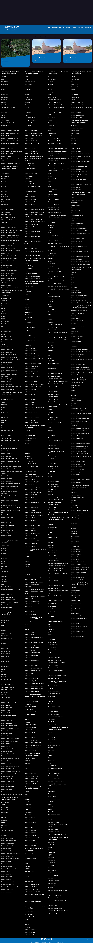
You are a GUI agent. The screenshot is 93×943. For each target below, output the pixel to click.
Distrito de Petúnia (53, 396)
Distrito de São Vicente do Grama (10, 133)
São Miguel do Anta (6, 336)
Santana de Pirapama (30, 120)
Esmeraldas (28, 302)
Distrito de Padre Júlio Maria (9, 227)
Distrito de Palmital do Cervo (55, 499)
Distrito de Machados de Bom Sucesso (56, 277)
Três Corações (52, 489)
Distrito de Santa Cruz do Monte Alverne (10, 496)
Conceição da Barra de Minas (79, 310)
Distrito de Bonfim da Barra (8, 123)
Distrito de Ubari (5, 610)
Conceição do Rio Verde (54, 745)
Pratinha (73, 92)
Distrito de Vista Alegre (7, 851)
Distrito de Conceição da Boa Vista (10, 887)
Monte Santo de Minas (54, 363)
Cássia (49, 304)
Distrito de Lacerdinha (7, 456)
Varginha (50, 494)
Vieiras (3, 446)
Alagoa (50, 732)
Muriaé (3, 425)
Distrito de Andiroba (30, 379)
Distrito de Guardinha (53, 402)
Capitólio (50, 301)
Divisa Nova (51, 425)
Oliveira (50, 261)
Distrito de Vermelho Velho (8, 146)
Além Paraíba (5, 802)
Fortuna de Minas (29, 92)
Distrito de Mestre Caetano (32, 417)
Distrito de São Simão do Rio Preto (10, 287)
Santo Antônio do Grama (8, 107)
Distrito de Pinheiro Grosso (78, 448)
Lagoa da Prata (75, 600)
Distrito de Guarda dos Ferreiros (80, 261)
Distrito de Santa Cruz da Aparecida (57, 389)
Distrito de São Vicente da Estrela (10, 143)
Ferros (26, 446)
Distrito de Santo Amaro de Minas (10, 268)
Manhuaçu (4, 194)
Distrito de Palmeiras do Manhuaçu (10, 250)
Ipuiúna (50, 632)
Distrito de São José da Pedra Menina (11, 469)
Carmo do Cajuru (52, 117)
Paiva (2, 664)
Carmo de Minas (52, 740)
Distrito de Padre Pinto (31, 518)
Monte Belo (51, 360)
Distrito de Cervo (52, 655)
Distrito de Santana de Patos (79, 246)
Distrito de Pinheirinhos (54, 778)
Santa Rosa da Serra (77, 215)
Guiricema (4, 558)
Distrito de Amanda (30, 128)
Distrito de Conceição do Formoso (10, 771)
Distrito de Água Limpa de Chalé (10, 235)
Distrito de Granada (6, 225)
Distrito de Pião (52, 593)
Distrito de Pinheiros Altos (8, 367)
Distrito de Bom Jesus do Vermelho (11, 758)
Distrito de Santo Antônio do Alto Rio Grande (58, 825)
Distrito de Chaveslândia (31, 781)
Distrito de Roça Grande (7, 786)
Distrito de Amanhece (30, 820)
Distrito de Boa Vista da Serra (33, 386)
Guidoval (3, 556)
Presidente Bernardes (7, 331)
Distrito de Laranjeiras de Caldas (56, 565)
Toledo (50, 652)
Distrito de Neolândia (53, 207)
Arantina (50, 794)
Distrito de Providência (7, 866)
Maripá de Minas (5, 653)
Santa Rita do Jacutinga (7, 687)
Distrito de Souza (29, 611)
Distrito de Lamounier (54, 202)
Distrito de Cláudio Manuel (32, 647)
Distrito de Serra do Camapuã (33, 745)
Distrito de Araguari (30, 817)
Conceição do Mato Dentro (32, 166)
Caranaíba (74, 395)
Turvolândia (51, 722)
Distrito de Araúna (53, 504)
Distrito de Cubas (29, 497)
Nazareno (74, 323)
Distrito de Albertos (53, 194)
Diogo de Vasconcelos (31, 622)
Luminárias (74, 287)
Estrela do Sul (75, 133)
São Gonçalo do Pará (54, 141)
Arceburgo (51, 342)
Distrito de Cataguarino (7, 843)
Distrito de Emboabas (77, 362)
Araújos (73, 587)
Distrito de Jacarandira (77, 354)
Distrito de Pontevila (53, 199)
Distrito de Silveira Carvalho (8, 451)
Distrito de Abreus (6, 347)
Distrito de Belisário (6, 515)
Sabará (27, 332)
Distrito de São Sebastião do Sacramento (9, 262)
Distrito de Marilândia (53, 204)
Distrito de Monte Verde (54, 660)
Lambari (50, 755)
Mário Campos (29, 314)
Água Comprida (29, 911)
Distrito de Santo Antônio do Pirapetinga (9, 371)
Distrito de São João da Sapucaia (10, 858)
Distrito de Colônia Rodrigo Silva (80, 428)
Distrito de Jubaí (29, 935)
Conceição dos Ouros (54, 693)
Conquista (27, 919)
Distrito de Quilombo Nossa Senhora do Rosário (58, 513)
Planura (27, 876)
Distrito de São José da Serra (33, 141)
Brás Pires (4, 303)
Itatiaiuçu (27, 564)
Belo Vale (27, 554)
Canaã (3, 308)
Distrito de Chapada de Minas (79, 166)
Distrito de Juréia (52, 386)
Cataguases (4, 807)
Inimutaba (74, 533)
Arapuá (73, 197)
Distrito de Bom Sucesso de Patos (80, 233)
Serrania (50, 438)
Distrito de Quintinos (76, 225)
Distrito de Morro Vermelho (32, 366)
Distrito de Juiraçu (30, 538)
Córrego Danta (52, 79)
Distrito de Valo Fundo (77, 580)
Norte (74, 27)
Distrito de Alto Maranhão (32, 730)
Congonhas (28, 704)
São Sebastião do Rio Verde (55, 768)
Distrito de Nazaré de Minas (78, 300)
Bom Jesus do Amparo (31, 438)
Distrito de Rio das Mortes (78, 364)
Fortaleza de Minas (53, 312)
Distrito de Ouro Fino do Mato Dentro (35, 207)
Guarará (3, 643)
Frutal (26, 863)
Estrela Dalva (5, 812)
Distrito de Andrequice (77, 513)
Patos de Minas (75, 210)
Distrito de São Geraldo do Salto (80, 567)
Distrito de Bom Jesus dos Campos (57, 335)
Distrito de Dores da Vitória (8, 505)
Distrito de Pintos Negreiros (55, 895)
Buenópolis (74, 523)
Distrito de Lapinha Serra (31, 153)
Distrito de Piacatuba (7, 863)
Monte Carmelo (75, 141)
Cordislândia (51, 696)
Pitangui (27, 271)
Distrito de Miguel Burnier (32, 678)
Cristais (50, 230)
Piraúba (3, 563)
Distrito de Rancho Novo (31, 374)
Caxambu (50, 742)
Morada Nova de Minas (77, 497)
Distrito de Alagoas (76, 249)
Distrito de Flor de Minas (31, 776)
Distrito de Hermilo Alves (78, 461)
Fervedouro (4, 417)
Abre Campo (4, 171)
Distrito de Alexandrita (31, 904)
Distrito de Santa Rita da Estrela (79, 171)
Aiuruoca (50, 788)
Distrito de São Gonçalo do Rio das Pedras (34, 252)
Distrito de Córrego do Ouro (55, 497)
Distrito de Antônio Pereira (32, 665)
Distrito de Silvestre (6, 384)
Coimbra (3, 313)
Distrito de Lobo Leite (30, 732)
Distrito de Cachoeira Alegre (9, 448)
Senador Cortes (5, 697)
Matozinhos (28, 107)
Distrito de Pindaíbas (76, 241)
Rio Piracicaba (28, 458)
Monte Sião (51, 545)
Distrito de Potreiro (76, 416)
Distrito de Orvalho (6, 746)
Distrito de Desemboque (77, 115)
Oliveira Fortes (5, 661)
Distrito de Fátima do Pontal (32, 892)
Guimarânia (74, 202)
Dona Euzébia (5, 810)
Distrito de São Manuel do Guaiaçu (10, 853)
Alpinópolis (51, 294)
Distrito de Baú (75, 623)
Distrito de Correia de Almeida (79, 430)
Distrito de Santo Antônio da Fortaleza (35, 505)
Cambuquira (51, 737)
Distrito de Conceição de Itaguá (33, 356)
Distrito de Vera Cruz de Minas (33, 410)
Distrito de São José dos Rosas (56, 166)
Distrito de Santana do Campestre (10, 589)
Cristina (50, 847)
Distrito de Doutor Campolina (32, 143)
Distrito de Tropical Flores (55, 673)
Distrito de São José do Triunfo (9, 389)
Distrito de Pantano (53, 665)
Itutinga (73, 282)
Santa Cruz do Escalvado (8, 105)
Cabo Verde (51, 345)
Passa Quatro (51, 760)
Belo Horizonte (29, 286)
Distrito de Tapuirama (30, 845)
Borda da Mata (52, 606)
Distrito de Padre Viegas (31, 655)
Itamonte (50, 747)
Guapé (50, 474)
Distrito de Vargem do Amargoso (80, 472)
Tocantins (4, 581)
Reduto (3, 207)
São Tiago (74, 344)
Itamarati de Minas (6, 815)
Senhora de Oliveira (6, 339)
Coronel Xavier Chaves (77, 313)
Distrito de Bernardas (30, 614)
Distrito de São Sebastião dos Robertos (56, 577)
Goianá (3, 641)
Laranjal (3, 817)
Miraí (2, 422)
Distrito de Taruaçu (6, 789)
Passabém (27, 178)
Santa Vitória (28, 771)
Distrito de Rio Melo (6, 381)
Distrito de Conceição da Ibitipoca (10, 736)
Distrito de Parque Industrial (32, 376)
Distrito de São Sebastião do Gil (33, 742)
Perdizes (73, 89)
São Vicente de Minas (54, 814)
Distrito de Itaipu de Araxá (78, 105)
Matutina (73, 207)
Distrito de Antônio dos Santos (33, 363)
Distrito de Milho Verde (31, 246)
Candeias (50, 227)
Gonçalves (51, 629)
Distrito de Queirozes (7, 481)
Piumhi (50, 89)
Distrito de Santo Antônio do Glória (10, 538)
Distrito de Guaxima (30, 932)
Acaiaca (3, 76)
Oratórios (3, 89)
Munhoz (50, 637)
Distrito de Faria (75, 436)
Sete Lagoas (28, 125)
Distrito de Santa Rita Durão (32, 660)
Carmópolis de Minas (53, 256)
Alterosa (50, 412)
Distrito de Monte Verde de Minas (10, 728)
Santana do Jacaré (53, 235)
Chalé (2, 184)
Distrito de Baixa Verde (31, 489)
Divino (3, 407)
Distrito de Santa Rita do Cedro (79, 562)
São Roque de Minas (53, 92)
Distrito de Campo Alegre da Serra (80, 254)
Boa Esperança (52, 456)
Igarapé (27, 307)
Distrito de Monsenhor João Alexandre (55, 154)
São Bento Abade (53, 484)
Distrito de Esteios (76, 628)
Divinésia (3, 548)
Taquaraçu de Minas (30, 474)
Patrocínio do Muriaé (7, 430)
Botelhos (50, 529)
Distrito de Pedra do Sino (78, 464)
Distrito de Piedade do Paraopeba (34, 358)
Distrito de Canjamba (77, 466)
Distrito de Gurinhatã (30, 773)
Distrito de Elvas (75, 375)
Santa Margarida (5, 212)
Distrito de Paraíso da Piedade (79, 349)
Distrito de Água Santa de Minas (10, 533)
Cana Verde (51, 225)
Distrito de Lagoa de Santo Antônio (34, 407)
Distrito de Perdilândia (30, 784)
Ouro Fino (51, 547)
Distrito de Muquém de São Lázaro (57, 834)
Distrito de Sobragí (6, 705)
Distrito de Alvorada (6, 453)
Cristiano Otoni (29, 709)
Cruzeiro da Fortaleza (77, 128)
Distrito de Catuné (6, 535)
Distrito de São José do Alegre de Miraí (10, 511)
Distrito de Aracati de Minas (8, 840)
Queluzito (27, 722)
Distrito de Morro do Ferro (55, 283)
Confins (27, 296)
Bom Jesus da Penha (54, 296)
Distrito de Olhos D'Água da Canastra (58, 332)
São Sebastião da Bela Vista (55, 716)
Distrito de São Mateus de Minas (57, 662)
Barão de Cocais (29, 433)
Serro (26, 194)
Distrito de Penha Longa (7, 713)
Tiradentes (74, 346)
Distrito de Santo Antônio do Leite (34, 686)
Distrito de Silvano (76, 187)
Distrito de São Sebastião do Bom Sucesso (33, 215)
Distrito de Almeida (30, 138)
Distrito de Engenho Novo (8, 749)
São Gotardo (74, 218)
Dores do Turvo (5, 551)
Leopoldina (4, 820)
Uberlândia (28, 814)
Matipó (3, 202)
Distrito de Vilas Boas (7, 597)
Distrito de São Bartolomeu (32, 691)
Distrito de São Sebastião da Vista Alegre (10, 754)
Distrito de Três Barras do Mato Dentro (33, 227)
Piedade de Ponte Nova (7, 92)
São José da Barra (53, 327)
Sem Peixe (4, 112)
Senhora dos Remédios (77, 411)
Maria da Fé (51, 857)
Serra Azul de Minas (30, 191)
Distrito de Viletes (6, 464)
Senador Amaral (52, 644)
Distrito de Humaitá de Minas (9, 725)
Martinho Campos (76, 608)
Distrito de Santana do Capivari (56, 781)
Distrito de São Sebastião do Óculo (10, 141)
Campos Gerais (52, 463)
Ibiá (72, 81)
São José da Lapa (30, 340)
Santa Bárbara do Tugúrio (78, 408)
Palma (3, 822)
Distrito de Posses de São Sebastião (57, 573)
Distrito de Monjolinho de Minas (79, 231)
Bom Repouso (52, 603)
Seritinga (50, 817)
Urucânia (3, 117)
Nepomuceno (75, 290)
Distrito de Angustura (7, 838)
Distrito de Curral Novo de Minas (80, 418)
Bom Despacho (75, 590)
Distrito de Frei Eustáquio (55, 502)
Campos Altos (75, 79)
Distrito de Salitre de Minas (78, 179)
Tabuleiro (4, 579)
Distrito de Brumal (29, 523)
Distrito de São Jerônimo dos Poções (81, 107)
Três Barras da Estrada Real (32, 255)
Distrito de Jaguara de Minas (32, 276)
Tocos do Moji (52, 650)
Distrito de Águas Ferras (7, 156)
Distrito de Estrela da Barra (32, 889)
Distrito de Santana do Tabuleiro (10, 138)
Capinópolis (28, 760)
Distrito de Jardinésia (30, 830)
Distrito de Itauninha (30, 530)
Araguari (27, 791)
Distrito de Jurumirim (7, 148)
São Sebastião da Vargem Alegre (10, 440)
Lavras (73, 285)
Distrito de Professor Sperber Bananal (11, 230)
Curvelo (73, 528)
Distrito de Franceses (53, 831)
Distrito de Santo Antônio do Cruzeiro (35, 212)
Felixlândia (74, 531)
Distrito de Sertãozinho (54, 657)
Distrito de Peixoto (76, 474)
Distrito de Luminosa (53, 880)
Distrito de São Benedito (31, 422)
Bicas (2, 625)
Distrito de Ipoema (30, 510)
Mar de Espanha (5, 651)
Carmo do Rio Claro (53, 417)
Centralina (27, 802)
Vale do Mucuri (56, 27)
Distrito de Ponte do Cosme (78, 451)
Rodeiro (3, 569)
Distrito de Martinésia (30, 840)
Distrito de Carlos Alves (7, 781)
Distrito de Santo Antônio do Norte (34, 209)
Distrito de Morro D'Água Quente (34, 487)
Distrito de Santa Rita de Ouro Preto (34, 683)
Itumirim (73, 280)
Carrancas (74, 272)
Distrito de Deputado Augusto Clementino (32, 242)
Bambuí (50, 76)
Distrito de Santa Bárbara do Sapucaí (58, 910)
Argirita (3, 804)
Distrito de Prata (29, 827)
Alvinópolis (28, 430)
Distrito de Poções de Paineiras (79, 510)
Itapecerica (51, 184)
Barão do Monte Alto (7, 399)
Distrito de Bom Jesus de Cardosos (10, 163)
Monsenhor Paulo (53, 479)
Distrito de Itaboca (6, 763)
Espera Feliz (4, 410)
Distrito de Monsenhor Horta (32, 652)
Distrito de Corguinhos (54, 102)
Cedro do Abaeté (76, 495)
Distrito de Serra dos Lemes (55, 378)
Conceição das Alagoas (31, 917)
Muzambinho (51, 366)
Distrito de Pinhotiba (6, 478)
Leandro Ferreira (76, 603)
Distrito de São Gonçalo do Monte (34, 637)
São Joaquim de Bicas (31, 338)
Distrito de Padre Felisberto (8, 354)
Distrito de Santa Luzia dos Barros (80, 182)
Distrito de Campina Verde (32, 884)
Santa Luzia (28, 335)
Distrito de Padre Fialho (7, 273)
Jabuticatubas (28, 99)
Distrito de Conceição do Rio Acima (34, 525)
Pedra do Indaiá (52, 189)
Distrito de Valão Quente (7, 881)
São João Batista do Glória (55, 324)
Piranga (3, 326)
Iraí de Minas (74, 138)
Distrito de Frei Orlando (77, 508)
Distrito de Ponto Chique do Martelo (81, 454)
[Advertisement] (46, 11)
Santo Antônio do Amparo (55, 269)
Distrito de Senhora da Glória (79, 577)
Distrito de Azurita (29, 397)
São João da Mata (53, 711)
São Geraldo (4, 571)
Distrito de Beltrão (76, 551)
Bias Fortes (4, 623)
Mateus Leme (28, 317)
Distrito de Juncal (53, 668)
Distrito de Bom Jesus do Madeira (10, 483)
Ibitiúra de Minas (52, 537)
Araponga (4, 300)
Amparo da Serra (6, 298)
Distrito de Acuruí (29, 632)
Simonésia (4, 222)
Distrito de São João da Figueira (10, 238)
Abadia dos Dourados (77, 102)
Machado (50, 430)
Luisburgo (4, 191)
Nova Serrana (52, 133)
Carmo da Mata (52, 253)
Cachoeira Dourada (30, 758)
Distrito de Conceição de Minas (33, 492)
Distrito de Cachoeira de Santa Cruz (11, 386)
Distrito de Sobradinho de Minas (56, 507)
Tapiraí (50, 94)
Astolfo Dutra (5, 545)
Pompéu (73, 502)
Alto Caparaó (5, 173)
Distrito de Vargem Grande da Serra (34, 133)
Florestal (27, 263)
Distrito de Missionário (7, 349)
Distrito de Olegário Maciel (55, 908)
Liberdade (50, 806)
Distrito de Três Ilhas (7, 707)
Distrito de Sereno (6, 848)
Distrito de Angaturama (7, 884)
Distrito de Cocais (29, 484)
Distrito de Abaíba (6, 861)
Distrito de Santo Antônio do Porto (80, 351)
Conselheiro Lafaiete (30, 706)
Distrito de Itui (5, 784)
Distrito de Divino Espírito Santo (56, 443)
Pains (49, 186)
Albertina (50, 522)
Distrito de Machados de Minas (33, 604)
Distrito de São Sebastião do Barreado (11, 794)
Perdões (50, 233)
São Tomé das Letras (54, 486)
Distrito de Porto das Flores (8, 702)
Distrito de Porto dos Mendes (56, 238)
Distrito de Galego (76, 441)
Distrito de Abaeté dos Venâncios (80, 256)
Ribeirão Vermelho (76, 292)
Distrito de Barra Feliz (30, 520)
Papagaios (27, 110)
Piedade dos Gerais (30, 572)
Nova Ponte (74, 84)
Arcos (49, 173)
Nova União (28, 456)
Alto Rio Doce (5, 295)
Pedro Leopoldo (29, 322)
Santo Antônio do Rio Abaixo (33, 186)
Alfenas (50, 409)
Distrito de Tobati (76, 112)
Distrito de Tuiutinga (6, 594)
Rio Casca (4, 99)
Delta (26, 922)
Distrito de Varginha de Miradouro (10, 502)
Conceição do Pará (53, 123)
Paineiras (73, 500)
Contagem (27, 299)
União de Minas (29, 881)
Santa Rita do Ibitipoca (7, 684)
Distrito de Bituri (29, 598)
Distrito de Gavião (6, 476)
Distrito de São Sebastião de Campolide (79, 424)
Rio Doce (80, 27)
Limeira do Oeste (29, 871)
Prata (26, 809)
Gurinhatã (27, 763)
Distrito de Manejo (6, 743)
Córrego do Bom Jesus (54, 619)
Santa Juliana (75, 97)
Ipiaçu (26, 766)
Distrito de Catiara (76, 189)
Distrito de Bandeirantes (31, 640)
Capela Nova (74, 393)
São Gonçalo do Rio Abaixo (32, 469)
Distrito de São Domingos (8, 889)
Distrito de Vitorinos (6, 352)
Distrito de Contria (76, 554)
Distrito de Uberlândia (30, 835)
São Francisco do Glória (8, 438)
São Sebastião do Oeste (54, 143)
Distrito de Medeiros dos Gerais (33, 609)
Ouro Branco (28, 719)
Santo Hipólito (75, 546)
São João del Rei (76, 341)
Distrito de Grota (5, 125)
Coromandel (74, 125)
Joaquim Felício (75, 536)
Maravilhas (28, 105)
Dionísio (27, 443)
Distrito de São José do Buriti (79, 569)
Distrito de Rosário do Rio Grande (80, 297)
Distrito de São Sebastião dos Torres (81, 456)
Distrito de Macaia (53, 274)
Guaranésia (51, 348)
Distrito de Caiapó (6, 879)
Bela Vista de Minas (30, 435)
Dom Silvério (4, 81)
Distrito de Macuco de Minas (79, 295)
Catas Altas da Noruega (31, 701)
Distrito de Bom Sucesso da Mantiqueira (55, 886)
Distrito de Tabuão (53, 829)
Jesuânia (50, 753)
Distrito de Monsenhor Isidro (32, 748)
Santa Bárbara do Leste (7, 209)
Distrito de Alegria (6, 285)
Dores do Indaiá (75, 592)
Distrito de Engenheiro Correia (33, 670)
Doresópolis (51, 81)
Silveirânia (4, 576)
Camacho (50, 176)
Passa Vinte (51, 812)
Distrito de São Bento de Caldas (56, 596)
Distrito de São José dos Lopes (9, 741)
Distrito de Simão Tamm (77, 469)
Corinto (73, 526)
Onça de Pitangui (29, 266)
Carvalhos (51, 801)
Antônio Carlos (75, 385)
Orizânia (3, 428)
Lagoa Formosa (75, 205)
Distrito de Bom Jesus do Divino (10, 461)
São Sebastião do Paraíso (55, 373)
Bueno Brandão (52, 608)
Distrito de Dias (52, 878)
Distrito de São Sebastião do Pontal (34, 894)
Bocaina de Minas (53, 796)
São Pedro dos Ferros (7, 110)
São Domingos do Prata (31, 466)
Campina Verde (29, 853)
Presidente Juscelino (77, 544)
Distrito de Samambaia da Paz (9, 488)
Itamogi (50, 353)
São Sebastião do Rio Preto (32, 189)
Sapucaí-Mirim (52, 642)
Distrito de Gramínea (53, 555)
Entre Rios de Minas (30, 714)
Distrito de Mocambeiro (31, 146)
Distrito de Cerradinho (54, 240)
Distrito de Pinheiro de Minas (9, 270)
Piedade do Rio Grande (77, 326)
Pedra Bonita (4, 204)
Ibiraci (49, 314)
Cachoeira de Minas (53, 686)
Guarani (3, 553)
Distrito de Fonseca (30, 479)
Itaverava (27, 717)
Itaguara (27, 561)
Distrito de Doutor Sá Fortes (79, 421)
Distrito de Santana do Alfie (32, 541)
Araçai (26, 76)
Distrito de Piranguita (7, 379)
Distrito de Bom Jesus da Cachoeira (11, 520)
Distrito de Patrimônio (30, 832)
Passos (50, 319)
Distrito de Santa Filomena (8, 278)
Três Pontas (51, 492)
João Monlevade (29, 451)
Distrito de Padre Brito (77, 438)
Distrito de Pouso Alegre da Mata (10, 130)
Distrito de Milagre (53, 391)
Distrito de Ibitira (75, 634)
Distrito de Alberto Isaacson (78, 631)
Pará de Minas (29, 268)
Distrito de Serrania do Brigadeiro (10, 500)
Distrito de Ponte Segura (54, 678)
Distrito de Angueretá (77, 557)
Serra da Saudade (76, 616)
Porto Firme (4, 329)
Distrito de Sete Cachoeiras (32, 507)
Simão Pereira (5, 700)
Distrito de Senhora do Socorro (33, 219)
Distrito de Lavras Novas (31, 675)
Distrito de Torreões (6, 720)
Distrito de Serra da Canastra (56, 107)
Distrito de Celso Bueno (77, 177)
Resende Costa (75, 331)
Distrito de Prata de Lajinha (8, 243)
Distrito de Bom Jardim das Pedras (57, 281)
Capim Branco (28, 87)
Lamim (3, 318)
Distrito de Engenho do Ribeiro (79, 618)
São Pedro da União (53, 371)
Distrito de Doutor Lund (31, 402)
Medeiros (50, 87)
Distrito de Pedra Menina (31, 239)
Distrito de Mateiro (76, 159)
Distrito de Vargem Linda (31, 543)
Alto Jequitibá (5, 176)
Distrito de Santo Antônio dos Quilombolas (9, 375)
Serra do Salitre (75, 148)
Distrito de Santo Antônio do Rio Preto (11, 508)
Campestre (51, 535)
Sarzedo (27, 343)
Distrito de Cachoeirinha (54, 99)
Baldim (26, 79)
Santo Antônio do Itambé (31, 184)
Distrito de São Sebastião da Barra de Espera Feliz (11, 472)
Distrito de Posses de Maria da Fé (57, 900)
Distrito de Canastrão (77, 223)
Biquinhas (74, 492)
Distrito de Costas (52, 905)
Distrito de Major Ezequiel (32, 482)
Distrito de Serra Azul (30, 399)
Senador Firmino (5, 574)
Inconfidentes (51, 540)
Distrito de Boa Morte (30, 579)
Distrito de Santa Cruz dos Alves (33, 231)
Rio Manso (28, 574)
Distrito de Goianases (53, 875)
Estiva (49, 624)
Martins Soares (5, 199)
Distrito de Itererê (52, 913)
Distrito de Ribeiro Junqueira (9, 869)
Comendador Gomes (30, 858)
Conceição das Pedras (54, 691)
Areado (50, 414)
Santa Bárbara (29, 461)
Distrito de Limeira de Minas (78, 228)
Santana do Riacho (30, 123)
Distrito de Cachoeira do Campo (33, 668)
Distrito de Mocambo (53, 394)
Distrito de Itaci (52, 445)
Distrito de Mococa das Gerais (56, 585)
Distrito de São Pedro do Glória (9, 486)
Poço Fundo (51, 435)
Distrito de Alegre (76, 151)
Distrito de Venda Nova (31, 350)
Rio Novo (3, 674)
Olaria (3, 659)
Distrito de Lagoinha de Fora (32, 392)
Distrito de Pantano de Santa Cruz (80, 156)
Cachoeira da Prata (30, 81)
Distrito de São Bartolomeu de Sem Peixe (10, 159)
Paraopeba (28, 112)
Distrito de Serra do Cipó (31, 151)
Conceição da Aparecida (54, 422)
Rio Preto (3, 677)
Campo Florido (29, 914)
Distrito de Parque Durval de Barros (34, 384)
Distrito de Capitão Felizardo (32, 224)
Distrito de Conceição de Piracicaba (34, 515)
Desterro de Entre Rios (31, 712)
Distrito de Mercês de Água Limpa (80, 369)
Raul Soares (4, 97)
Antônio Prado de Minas (8, 397)
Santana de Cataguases (7, 830)
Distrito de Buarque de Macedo (33, 735)
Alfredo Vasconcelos (77, 382)
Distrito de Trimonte (6, 892)
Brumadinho (28, 291)
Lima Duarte (4, 648)
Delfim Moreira (52, 849)
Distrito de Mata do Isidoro (55, 898)
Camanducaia (51, 611)
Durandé (3, 186)
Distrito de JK (75, 559)
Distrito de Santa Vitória (31, 778)
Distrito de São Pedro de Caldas (56, 571)
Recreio (3, 828)
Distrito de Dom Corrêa (7, 245)
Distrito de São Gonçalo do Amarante (81, 359)
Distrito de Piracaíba (30, 825)
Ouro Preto (28, 629)
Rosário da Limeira (6, 435)
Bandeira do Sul (52, 527)
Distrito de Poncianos (30, 929)
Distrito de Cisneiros (6, 874)
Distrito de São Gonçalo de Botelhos (58, 563)
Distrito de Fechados (30, 148)
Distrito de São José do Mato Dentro (58, 590)
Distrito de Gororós (30, 234)
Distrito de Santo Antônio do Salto (34, 688)
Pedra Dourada (5, 433)
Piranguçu (51, 865)
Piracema (50, 266)
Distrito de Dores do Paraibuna (9, 773)
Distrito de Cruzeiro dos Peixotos (34, 838)
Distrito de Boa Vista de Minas (56, 163)
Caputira (3, 181)
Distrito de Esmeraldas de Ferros (33, 500)
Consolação (51, 844)
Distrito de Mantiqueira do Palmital (80, 443)
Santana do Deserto (6, 689)
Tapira (73, 99)
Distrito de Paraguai (6, 362)
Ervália (3, 316)
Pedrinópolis (74, 87)
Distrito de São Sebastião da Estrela (57, 286)
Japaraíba (74, 598)
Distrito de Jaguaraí (6, 275)
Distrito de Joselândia (30, 750)
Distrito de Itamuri (6, 522)
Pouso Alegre (51, 639)
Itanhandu (51, 750)
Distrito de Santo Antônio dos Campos (58, 158)
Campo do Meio (52, 461)
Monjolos (73, 539)
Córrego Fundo (52, 179)
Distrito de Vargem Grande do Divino (11, 466)
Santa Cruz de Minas (77, 336)
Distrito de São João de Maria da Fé (57, 903)
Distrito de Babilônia (53, 330)
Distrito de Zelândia (76, 117)
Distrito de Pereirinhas (31, 740)
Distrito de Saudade (6, 751)
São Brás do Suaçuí (30, 727)
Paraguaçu (51, 432)
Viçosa (3, 344)
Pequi (26, 115)
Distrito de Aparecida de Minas (33, 901)
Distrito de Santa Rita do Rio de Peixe (35, 502)
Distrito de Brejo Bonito (77, 164)
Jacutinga (50, 542)
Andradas (50, 524)
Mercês (3, 561)
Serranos (50, 819)
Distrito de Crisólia (53, 588)
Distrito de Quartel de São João (79, 639)
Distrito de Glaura (29, 673)
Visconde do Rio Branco (7, 587)
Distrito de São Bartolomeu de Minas (58, 381)
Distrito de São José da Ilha (32, 236)
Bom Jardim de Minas (54, 799)
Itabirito (27, 624)
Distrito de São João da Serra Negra (81, 184)
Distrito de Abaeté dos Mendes (79, 251)
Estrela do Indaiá (75, 595)
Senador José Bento (53, 647)
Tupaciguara (28, 812)
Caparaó (3, 178)
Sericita (3, 115)
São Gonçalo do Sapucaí (55, 709)
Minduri (50, 809)
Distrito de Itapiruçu (6, 876)
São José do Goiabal (30, 471)
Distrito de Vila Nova (6, 265)
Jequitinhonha (67, 27)
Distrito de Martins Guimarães (79, 626)
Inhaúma (27, 97)
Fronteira (27, 861)
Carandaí (73, 398)
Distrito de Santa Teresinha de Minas (35, 596)
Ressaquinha (74, 405)
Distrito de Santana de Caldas (56, 568)
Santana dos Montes (30, 724)
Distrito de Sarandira (6, 718)
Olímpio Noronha (52, 758)
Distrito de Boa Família (7, 517)
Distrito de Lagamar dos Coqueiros (80, 153)
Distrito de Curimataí (76, 549)
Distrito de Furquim (30, 650)
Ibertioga (73, 403)
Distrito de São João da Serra (9, 779)
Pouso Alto (51, 763)
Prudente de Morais (30, 117)
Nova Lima (28, 320)
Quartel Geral (75, 613)
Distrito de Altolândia (53, 110)
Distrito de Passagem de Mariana (33, 658)
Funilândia (27, 94)
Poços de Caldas (52, 550)
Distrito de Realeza (6, 253)
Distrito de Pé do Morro (54, 776)
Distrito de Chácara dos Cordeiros (34, 582)
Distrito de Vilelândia (53, 448)
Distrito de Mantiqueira (7, 776)
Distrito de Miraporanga (31, 843)
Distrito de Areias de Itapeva (55, 670)
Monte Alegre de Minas (31, 807)
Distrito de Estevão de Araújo (9, 357)
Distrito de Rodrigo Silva (31, 681)
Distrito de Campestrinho (54, 558)
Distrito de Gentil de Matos (78, 572)
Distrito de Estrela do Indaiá (78, 621)
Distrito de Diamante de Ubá (9, 605)
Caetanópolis (28, 84)
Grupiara (73, 135)
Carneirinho (28, 856)
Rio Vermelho (28, 181)
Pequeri (3, 669)
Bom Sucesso (52, 251)
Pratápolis (50, 322)
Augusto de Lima (75, 521)
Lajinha (3, 189)
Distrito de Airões (6, 365)
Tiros (72, 220)
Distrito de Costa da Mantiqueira (80, 433)
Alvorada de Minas (30, 163)
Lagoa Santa (28, 312)
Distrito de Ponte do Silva (8, 248)
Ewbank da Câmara (6, 638)
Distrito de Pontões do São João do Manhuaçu (11, 281)
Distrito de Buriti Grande (77, 636)
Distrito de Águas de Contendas (56, 773)
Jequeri (3, 87)
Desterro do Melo (76, 400)
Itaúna (49, 130)
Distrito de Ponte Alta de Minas (9, 458)
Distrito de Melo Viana (31, 381)
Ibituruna (50, 258)
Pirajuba (27, 874)
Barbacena (74, 387)
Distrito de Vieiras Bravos (55, 243)
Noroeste (88, 27)
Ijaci (72, 274)
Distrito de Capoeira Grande (32, 278)
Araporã (27, 794)
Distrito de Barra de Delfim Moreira (57, 890)
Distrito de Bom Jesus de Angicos (57, 146)
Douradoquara (75, 130)
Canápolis (27, 796)
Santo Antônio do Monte (54, 138)
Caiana (3, 402)
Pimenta (50, 191)
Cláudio (50, 120)
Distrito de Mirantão (53, 822)
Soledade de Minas (53, 770)
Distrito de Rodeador (76, 574)
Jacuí (49, 355)
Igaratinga (50, 128)
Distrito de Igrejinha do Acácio (9, 602)
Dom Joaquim (28, 171)
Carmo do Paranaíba (77, 200)
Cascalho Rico (28, 799)
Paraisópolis (51, 862)
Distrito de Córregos (30, 199)
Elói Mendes (51, 471)
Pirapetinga (4, 825)
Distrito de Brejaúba (30, 196)
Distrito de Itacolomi (30, 204)
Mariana (27, 627)
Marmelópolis (51, 860)
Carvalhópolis (51, 420)
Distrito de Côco (29, 606)
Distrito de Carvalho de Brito (32, 415)
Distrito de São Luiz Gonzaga (56, 583)
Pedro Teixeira (5, 666)
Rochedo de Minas (6, 679)
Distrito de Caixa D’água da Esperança (81, 372)
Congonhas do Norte (30, 168)
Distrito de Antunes (53, 160)
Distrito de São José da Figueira (10, 240)
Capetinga (50, 299)
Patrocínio (74, 143)
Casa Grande (28, 699)
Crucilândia (28, 559)
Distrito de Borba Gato (31, 494)
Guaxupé (50, 350)
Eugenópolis (4, 412)
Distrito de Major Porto (77, 238)
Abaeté (73, 490)
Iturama (27, 868)
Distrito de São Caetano (31, 737)
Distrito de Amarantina (31, 663)
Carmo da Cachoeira (53, 466)
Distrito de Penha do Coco (8, 232)
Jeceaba (27, 566)
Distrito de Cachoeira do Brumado (34, 642)
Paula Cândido (5, 321)
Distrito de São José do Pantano (57, 675)
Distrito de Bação (29, 634)
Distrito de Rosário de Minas (9, 715)
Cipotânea (4, 311)
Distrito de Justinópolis (31, 412)
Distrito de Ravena (30, 420)
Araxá (73, 76)
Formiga (50, 181)
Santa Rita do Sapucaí (54, 706)
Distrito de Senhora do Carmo (33, 512)
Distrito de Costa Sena (31, 202)
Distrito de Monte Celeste (8, 599)
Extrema (50, 626)
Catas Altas (28, 440)
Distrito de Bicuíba (6, 135)
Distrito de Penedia (30, 368)
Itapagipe (27, 866)
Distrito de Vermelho (6, 527)
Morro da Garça (75, 541)
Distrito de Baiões (52, 196)
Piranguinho (51, 867)
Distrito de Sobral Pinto (7, 592)
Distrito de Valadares (6, 733)
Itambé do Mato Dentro (31, 173)
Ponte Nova (4, 94)
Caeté (26, 294)
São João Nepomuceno (7, 695)
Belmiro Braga (5, 620)
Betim (26, 289)
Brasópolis (51, 842)
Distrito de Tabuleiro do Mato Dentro (35, 221)
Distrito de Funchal (76, 259)
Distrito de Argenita (76, 110)
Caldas (50, 532)
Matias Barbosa (5, 656)
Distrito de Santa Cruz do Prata (56, 384)
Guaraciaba (4, 84)
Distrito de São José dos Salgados (57, 151)
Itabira (26, 448)
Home (48, 27)
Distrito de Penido (6, 731)
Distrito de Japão (76, 482)
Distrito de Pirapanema (7, 525)
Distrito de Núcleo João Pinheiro (33, 135)
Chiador (3, 630)
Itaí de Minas (51, 317)
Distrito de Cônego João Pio (32, 533)
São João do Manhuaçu (8, 217)
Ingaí (72, 277)
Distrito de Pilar (75, 243)
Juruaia (50, 358)
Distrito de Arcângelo (77, 357)
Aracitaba (4, 617)
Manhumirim (4, 196)
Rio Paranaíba (75, 213)
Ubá (2, 584)
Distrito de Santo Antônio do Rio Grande (33, 898)
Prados (73, 328)
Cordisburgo (28, 89)
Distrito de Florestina (30, 822)
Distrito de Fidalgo (29, 404)
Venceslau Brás (52, 870)
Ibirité (26, 304)
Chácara (3, 628)
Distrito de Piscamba (6, 128)
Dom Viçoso (51, 852)
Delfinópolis (51, 309)
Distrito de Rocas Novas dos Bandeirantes (32, 585)
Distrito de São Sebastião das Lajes (34, 589)
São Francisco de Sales (31, 879)
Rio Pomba (4, 566)
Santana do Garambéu (77, 339)
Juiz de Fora (4, 646)
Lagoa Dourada (75, 318)
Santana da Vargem (53, 481)
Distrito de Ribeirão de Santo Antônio (11, 360)
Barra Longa (4, 79)
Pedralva (50, 704)
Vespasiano (28, 345)
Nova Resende (52, 368)
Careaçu (50, 688)
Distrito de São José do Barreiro (57, 105)
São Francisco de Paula (54, 271)
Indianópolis (28, 804)
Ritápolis (73, 333)
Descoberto (4, 635)
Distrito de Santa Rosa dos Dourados (81, 161)
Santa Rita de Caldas (53, 553)
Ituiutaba (27, 768)
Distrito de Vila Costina (54, 209)
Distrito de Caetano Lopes (32, 601)
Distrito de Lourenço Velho (55, 892)
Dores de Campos (76, 315)
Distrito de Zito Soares (7, 153)
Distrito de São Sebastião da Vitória (80, 367)
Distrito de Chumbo (76, 236)
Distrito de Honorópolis (31, 886)
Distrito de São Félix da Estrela (79, 174)
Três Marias (74, 505)
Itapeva (50, 634)
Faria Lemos (4, 415)
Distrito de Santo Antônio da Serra (57, 148)
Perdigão (50, 135)
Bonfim (27, 556)
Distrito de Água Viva (7, 856)
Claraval (50, 306)
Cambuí (50, 614)
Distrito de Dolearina (76, 169)
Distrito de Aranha (30, 353)
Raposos (27, 325)
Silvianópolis (51, 719)
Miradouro (4, 420)
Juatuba (27, 309)
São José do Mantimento (8, 220)
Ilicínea (50, 476)
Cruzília (50, 804)
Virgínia (50, 873)
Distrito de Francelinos (31, 389)
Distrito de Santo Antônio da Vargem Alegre (34, 592)
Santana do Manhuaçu (7, 214)
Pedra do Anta (5, 324)
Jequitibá (27, 102)
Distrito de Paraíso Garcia (8, 761)
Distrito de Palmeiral (53, 560)
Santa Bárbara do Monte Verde (9, 682)
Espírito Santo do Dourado (55, 621)
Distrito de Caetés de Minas (8, 723)
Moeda (26, 569)
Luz (72, 605)
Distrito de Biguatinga (53, 399)
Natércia (50, 701)
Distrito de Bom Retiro (77, 477)
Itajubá (50, 855)
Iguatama (50, 84)
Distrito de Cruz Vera (53, 883)
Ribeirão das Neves (30, 327)
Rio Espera (4, 334)
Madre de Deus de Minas (78, 321)
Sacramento (74, 94)
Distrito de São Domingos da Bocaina (11, 738)
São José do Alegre (53, 714)
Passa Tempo (51, 263)
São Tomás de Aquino (54, 376)
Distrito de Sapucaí (53, 580)
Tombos (3, 443)
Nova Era (27, 453)
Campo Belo (51, 222)
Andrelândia (51, 791)
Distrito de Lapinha (30, 394)
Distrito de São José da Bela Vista (80, 264)
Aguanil (50, 220)
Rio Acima (27, 330)
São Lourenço (52, 765)
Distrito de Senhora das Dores (79, 446)
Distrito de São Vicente (31, 130)
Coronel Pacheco (6, 633)
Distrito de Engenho (30, 546)
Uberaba (27, 924)
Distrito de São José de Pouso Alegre (81, 413)
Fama (49, 427)
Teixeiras (3, 342)
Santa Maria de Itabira (31, 464)
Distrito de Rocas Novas (31, 371)
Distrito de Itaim (52, 724)
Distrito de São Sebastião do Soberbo (11, 151)
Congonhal (51, 616)
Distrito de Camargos (30, 645)
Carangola (4, 404)
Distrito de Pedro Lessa (31, 248)
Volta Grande (4, 835)
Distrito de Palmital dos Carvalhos (80, 479)
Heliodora (50, 698)
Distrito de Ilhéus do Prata (32, 536)
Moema (73, 610)
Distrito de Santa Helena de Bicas (10, 710)
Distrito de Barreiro (30, 348)
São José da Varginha (31, 273)
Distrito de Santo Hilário (54, 212)
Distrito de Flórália (30, 528)
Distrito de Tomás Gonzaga (78, 564)
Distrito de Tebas (5, 871)
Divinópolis (51, 125)
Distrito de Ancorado (7, 530)
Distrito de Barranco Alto (55, 440)
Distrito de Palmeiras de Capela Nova (81, 459)
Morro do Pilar (29, 176)
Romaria (73, 146)
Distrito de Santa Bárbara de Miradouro (9, 492)
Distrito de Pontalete (53, 510)
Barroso (73, 390)
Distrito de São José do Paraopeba (34, 361)
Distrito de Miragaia (6, 607)
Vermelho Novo (5, 120)
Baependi (50, 735)
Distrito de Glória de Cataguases (10, 846)
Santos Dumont (5, 692)
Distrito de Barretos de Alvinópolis (34, 476)
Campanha (51, 458)
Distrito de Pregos (6, 791)
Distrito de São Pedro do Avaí (9, 256)
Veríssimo (27, 927)
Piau (2, 671)
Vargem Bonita (52, 97)
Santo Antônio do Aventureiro (9, 833)
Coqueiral (50, 468)
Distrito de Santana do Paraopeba (34, 577)
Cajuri (2, 306)
